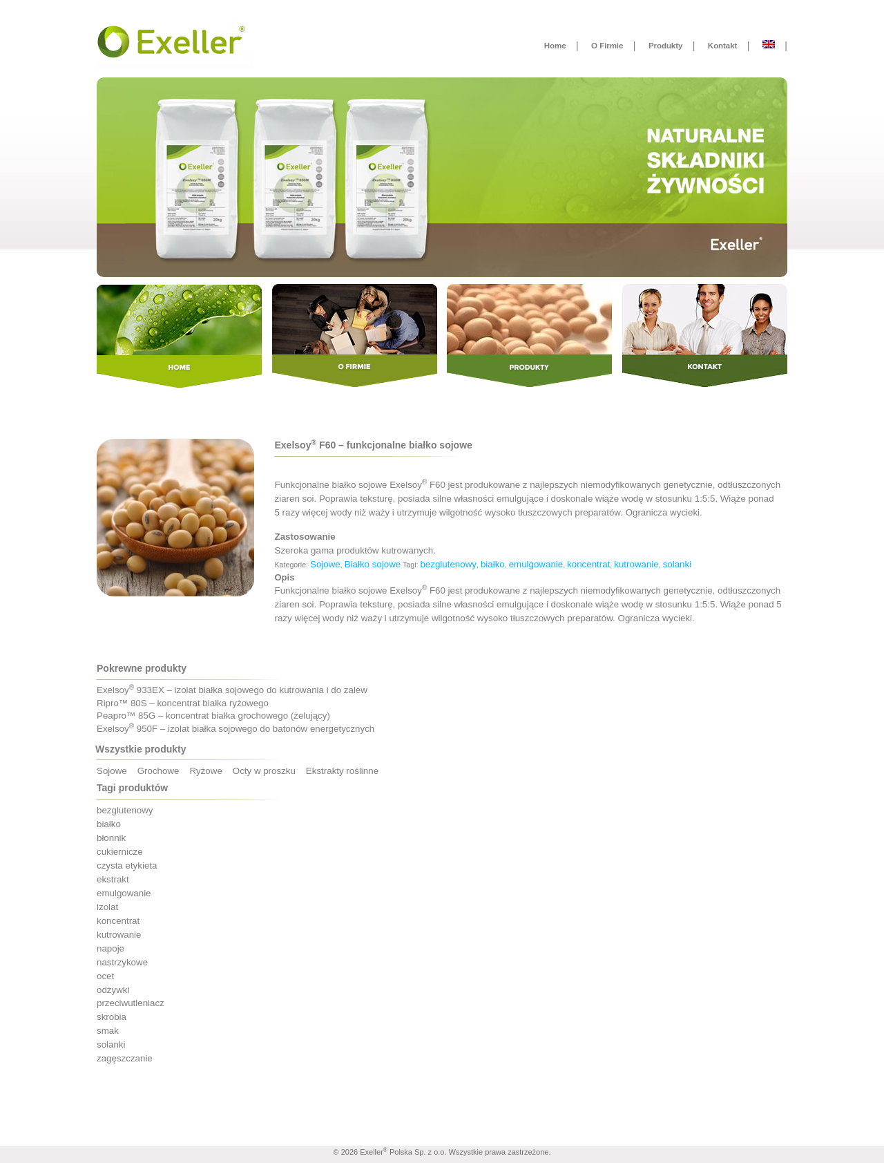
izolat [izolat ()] (107, 907)
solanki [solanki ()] (111, 1044)
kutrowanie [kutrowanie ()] (119, 934)
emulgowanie (536, 564)
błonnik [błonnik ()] (111, 838)
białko (493, 564)
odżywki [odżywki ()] (113, 990)
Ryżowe (205, 771)
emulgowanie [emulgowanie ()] (124, 893)
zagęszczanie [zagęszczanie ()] (125, 1058)
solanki (677, 564)
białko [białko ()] (109, 824)
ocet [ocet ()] (105, 976)
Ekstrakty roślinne (342, 771)
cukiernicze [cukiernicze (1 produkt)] (120, 852)
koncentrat (588, 564)
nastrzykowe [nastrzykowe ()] (122, 962)
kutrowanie (636, 564)
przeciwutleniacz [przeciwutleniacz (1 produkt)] (130, 1003)
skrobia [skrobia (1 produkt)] (111, 1017)
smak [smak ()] (108, 1030)
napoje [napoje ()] (110, 948)
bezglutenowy (448, 564)
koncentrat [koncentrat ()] (118, 921)
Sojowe (325, 564)
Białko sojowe (373, 564)
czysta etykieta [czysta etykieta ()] (127, 865)
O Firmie (607, 45)
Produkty (665, 45)
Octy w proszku (264, 771)
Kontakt (722, 45)
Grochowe (158, 771)
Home (555, 45)
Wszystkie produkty (140, 749)
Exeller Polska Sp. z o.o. (403, 1152)
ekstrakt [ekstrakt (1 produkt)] (113, 879)
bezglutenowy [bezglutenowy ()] (125, 810)
